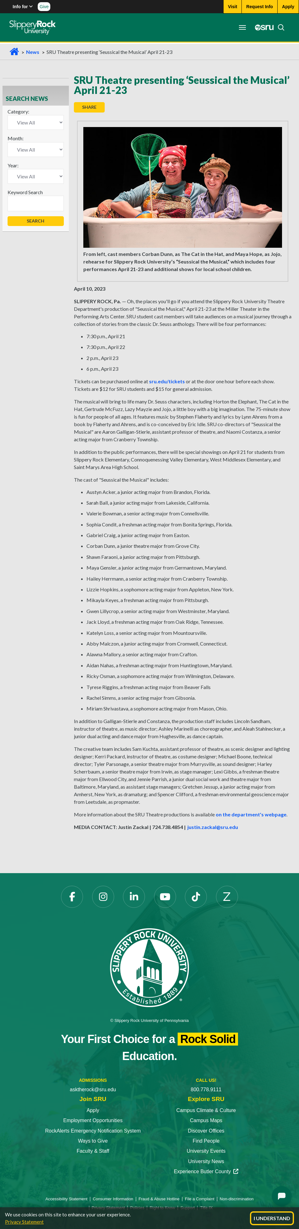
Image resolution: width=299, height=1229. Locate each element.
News (32, 52)
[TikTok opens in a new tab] (196, 897)
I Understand (272, 1218)
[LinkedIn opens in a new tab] (134, 897)
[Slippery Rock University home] (149, 967)
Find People (206, 1141)
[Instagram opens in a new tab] (103, 897)
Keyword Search (25, 192)
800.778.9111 (206, 1089)
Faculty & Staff (93, 1151)
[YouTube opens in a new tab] (165, 897)
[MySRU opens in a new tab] (262, 27)
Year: (13, 165)
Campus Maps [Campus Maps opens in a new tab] (206, 1120)
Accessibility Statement (67, 1199)
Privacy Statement (24, 1222)
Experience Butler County (206, 1171)
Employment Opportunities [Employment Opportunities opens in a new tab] (93, 1120)
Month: (16, 138)
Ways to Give (93, 1141)
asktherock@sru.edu (93, 1089)
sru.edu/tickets (167, 381)
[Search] (279, 27)
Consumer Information (113, 1199)
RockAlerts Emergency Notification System (93, 1130)
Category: (18, 111)
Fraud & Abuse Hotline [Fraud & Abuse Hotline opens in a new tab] (159, 1199)
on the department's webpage (251, 814)
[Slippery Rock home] (32, 27)
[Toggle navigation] (242, 27)
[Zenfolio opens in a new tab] (227, 897)
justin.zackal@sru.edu (212, 827)
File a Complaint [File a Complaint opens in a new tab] (199, 1199)
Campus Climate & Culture (206, 1110)
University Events (206, 1151)
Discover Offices (206, 1130)
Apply (92, 1110)
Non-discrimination (237, 1199)
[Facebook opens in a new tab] (72, 897)
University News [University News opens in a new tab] (206, 1161)
